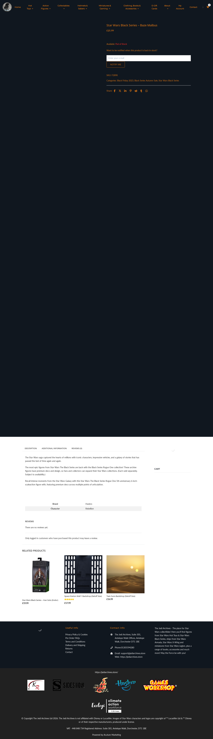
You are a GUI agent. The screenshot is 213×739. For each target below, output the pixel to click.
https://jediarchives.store (131, 654)
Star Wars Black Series (169, 77)
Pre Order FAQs (72, 635)
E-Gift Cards (154, 5)
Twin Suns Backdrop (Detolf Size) (120, 593)
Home (18, 5)
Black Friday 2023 (125, 77)
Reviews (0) (77, 445)
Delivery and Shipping (75, 642)
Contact (193, 5)
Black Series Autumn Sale (146, 77)
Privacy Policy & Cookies (76, 631)
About (167, 5)
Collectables (63, 5)
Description (31, 445)
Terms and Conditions (75, 638)
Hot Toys (30, 5)
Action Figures (46, 5)
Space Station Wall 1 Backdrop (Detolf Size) (83, 593)
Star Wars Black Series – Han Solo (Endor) (40, 597)
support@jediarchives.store (133, 650)
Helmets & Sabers (83, 5)
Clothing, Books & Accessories (132, 5)
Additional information (54, 445)
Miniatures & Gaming (105, 5)
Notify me (115, 61)
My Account (180, 5)
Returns (68, 645)
